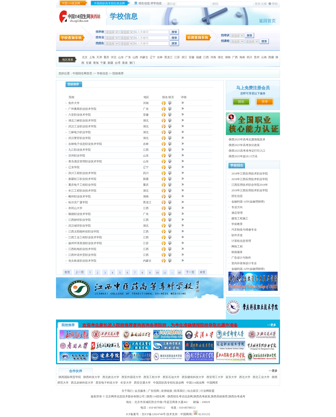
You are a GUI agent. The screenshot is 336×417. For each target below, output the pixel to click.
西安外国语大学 (131, 377)
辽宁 (152, 57)
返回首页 (267, 20)
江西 (206, 57)
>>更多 (271, 325)
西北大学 (244, 377)
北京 (85, 57)
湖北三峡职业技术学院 (82, 120)
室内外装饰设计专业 (244, 263)
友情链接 (166, 390)
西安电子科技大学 (107, 382)
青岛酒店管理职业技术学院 (85, 161)
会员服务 (140, 390)
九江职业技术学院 (79, 149)
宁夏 (103, 62)
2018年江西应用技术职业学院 (249, 173)
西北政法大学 (110, 377)
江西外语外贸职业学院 (82, 255)
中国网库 (212, 382)
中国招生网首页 (82, 73)
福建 (199, 57)
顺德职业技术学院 (79, 214)
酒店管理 (237, 212)
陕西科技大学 (91, 377)
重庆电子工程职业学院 (82, 184)
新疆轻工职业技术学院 (82, 179)
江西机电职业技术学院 (82, 249)
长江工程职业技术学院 (82, 190)
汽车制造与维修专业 (244, 229)
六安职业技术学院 (79, 114)
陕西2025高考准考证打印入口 (247, 150)
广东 (128, 57)
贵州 (256, 57)
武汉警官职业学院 (79, 138)
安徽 (191, 57)
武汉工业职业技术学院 (82, 126)
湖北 (220, 57)
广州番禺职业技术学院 (82, 108)
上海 (92, 57)
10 (157, 272)
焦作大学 (74, 103)
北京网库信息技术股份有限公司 (125, 396)
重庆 (106, 57)
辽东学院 (74, 167)
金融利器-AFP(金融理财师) (248, 201)
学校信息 (102, 73)
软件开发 (237, 235)
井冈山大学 (75, 208)
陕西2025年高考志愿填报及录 (247, 139)
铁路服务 (237, 252)
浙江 (184, 57)
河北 (113, 57)
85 (179, 272)
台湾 (117, 62)
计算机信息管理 (241, 240)
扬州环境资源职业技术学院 (85, 243)
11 (164, 272)
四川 (249, 57)
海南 (242, 57)
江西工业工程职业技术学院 (85, 237)
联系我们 (179, 390)
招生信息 (144, 3)
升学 (265, 101)
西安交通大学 (142, 382)
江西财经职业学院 (79, 219)
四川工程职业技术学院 (82, 173)
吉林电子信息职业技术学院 (85, 144)
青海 (96, 62)
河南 (213, 57)
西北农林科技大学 (82, 382)
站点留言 (193, 390)
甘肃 (88, 62)
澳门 (132, 62)
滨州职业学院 (76, 155)
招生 (241, 101)
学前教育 (237, 224)
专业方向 (237, 207)
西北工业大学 (261, 377)
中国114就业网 (71, 3)
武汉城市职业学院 (79, 225)
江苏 (177, 57)
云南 (264, 57)
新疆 (110, 62)
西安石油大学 (171, 377)
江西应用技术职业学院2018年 (249, 184)
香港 (125, 62)
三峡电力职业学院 (79, 132)
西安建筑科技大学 (193, 377)
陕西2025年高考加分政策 (244, 145)
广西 (235, 57)
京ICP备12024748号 (154, 414)
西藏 (271, 57)
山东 (121, 57)
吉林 (160, 57)
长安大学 (126, 382)
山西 (135, 57)
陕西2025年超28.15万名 (243, 156)
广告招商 (153, 390)
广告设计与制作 (241, 257)
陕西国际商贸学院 (70, 377)
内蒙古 (144, 57)
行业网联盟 (207, 390)
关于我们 (127, 390)
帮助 (275, 3)
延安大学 (231, 377)
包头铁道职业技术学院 (82, 260)
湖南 (228, 57)
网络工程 (237, 246)
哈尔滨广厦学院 (78, 202)
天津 (99, 57)
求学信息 (156, 3)
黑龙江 (168, 57)
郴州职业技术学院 (79, 196)
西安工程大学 (152, 377)
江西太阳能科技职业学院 (83, 231)
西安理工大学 (214, 377)
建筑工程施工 (239, 218)
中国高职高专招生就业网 (109, 3)
